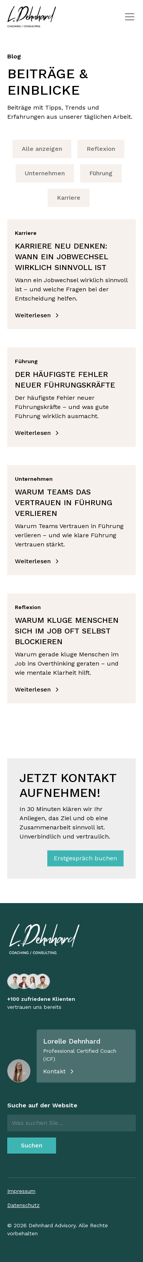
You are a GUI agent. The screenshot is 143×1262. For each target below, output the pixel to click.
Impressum (21, 1191)
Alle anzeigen (42, 148)
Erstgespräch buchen (85, 858)
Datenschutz (23, 1205)
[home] (31, 16)
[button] (128, 17)
